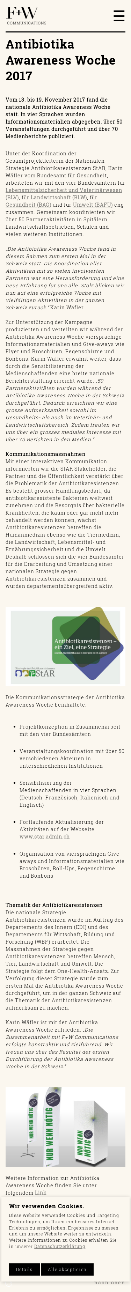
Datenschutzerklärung (59, 1246)
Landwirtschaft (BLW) (58, 197)
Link (40, 1192)
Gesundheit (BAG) (28, 204)
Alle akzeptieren (67, 1269)
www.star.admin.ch (45, 836)
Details (24, 1269)
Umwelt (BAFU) (93, 204)
